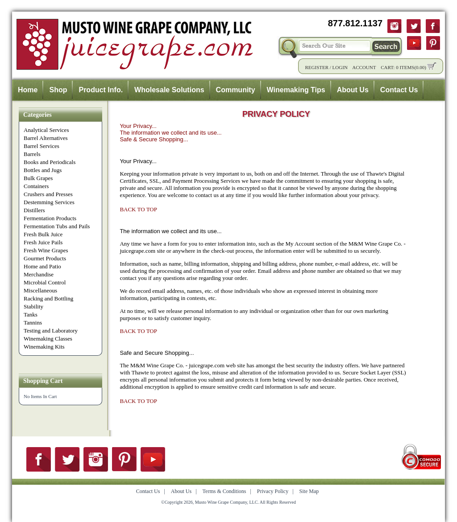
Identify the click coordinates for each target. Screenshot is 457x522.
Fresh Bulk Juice (43, 234)
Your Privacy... (138, 126)
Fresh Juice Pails (43, 242)
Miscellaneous (40, 290)
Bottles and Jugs (43, 170)
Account (364, 67)
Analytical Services (46, 130)
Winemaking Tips (296, 90)
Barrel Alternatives (46, 138)
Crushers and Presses (48, 194)
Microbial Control (45, 282)
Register (316, 67)
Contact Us (399, 90)
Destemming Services (49, 202)
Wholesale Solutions (169, 90)
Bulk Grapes (38, 178)
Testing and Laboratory (51, 330)
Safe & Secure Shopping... (154, 139)
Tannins (33, 322)
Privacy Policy (272, 491)
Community (235, 90)
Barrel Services (41, 146)
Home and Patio (42, 266)
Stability (33, 306)
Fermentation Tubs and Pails (57, 226)
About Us (353, 90)
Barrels (32, 154)
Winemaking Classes (48, 338)
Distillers (34, 210)
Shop (58, 90)
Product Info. (101, 90)
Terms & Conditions (224, 491)
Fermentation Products (50, 218)
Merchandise (39, 274)
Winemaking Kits (44, 346)
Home (27, 90)
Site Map (309, 491)
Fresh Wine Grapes (46, 250)
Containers (36, 186)
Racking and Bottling (48, 298)
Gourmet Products (45, 258)
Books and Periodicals (49, 162)
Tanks (30, 314)
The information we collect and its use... (170, 132)
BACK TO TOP (138, 209)
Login (340, 67)
